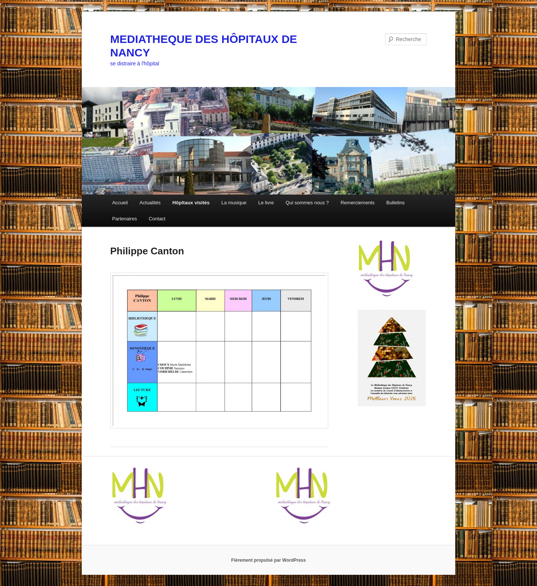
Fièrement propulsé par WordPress (268, 560)
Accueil (120, 202)
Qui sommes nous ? (307, 202)
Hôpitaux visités (190, 202)
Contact (157, 218)
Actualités (150, 202)
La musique (233, 202)
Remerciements (358, 202)
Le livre (266, 202)
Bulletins (395, 202)
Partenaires (124, 218)
